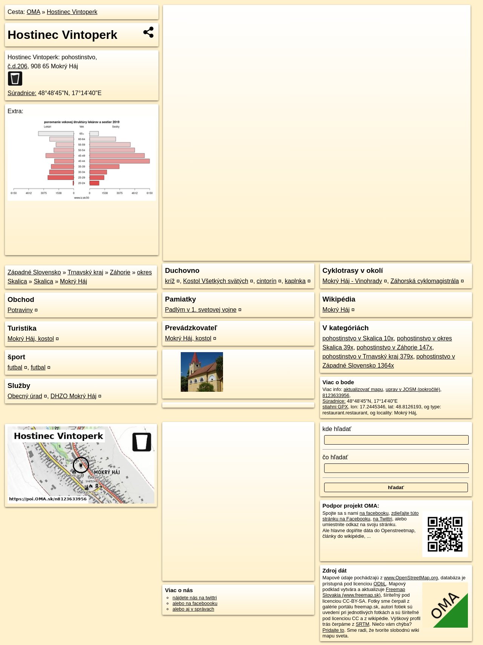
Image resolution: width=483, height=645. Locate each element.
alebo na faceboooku (194, 603)
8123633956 (336, 395)
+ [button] (176, 17)
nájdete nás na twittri (194, 597)
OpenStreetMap (340, 255)
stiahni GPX (335, 406)
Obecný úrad (25, 396)
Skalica (43, 281)
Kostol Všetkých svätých (215, 281)
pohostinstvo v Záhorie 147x (394, 347)
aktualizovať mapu (363, 389)
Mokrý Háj (73, 281)
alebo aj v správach (193, 609)
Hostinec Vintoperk (72, 12)
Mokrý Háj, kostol (31, 339)
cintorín (266, 281)
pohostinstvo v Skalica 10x (358, 338)
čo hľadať (335, 457)
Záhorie (120, 272)
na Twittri (382, 519)
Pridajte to (334, 630)
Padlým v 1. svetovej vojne (200, 309)
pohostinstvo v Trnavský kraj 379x (368, 356)
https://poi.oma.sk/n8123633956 (436, 255)
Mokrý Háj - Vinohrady (352, 281)
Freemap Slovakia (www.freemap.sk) (364, 592)
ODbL (380, 584)
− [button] (176, 29)
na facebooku (374, 513)
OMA (33, 12)
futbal (15, 367)
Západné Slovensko (34, 272)
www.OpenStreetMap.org (411, 577)
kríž (170, 281)
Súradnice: (22, 93)
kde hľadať (337, 429)
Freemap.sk (379, 255)
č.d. (18, 66)
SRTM (362, 624)
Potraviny (20, 310)
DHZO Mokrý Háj (74, 396)
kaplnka (295, 281)
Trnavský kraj (85, 272)
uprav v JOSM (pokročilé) (413, 389)
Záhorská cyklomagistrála (425, 281)
